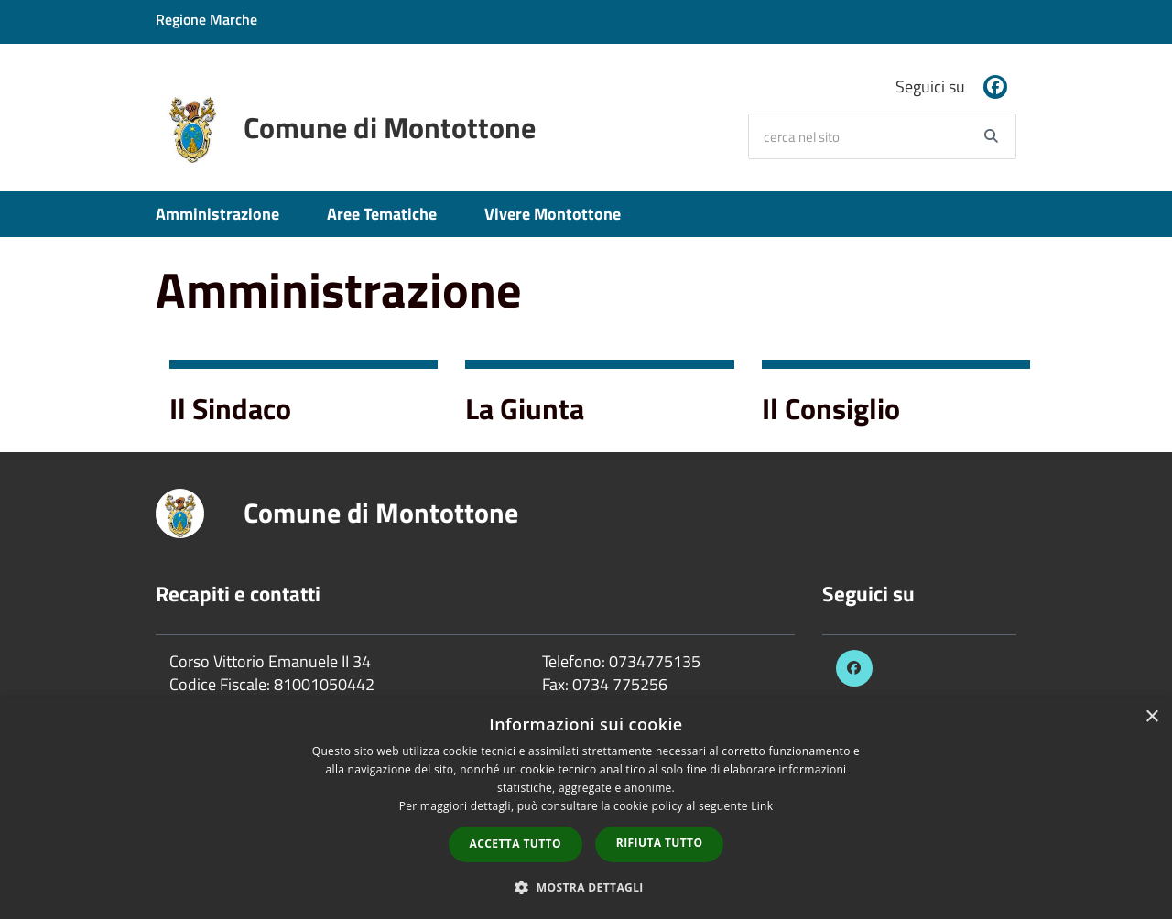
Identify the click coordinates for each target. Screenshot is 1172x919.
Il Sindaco (230, 408)
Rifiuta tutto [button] (659, 842)
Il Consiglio (831, 408)
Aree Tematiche (382, 213)
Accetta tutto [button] (515, 843)
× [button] (1151, 717)
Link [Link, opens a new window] (762, 806)
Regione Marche (206, 19)
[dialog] (586, 808)
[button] (586, 886)
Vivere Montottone (552, 213)
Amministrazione (217, 213)
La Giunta (524, 408)
